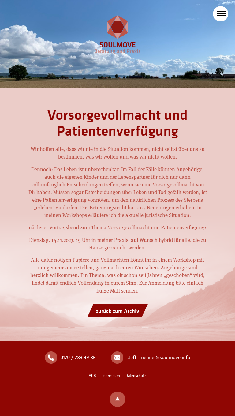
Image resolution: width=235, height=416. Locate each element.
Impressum (110, 375)
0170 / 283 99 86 (78, 357)
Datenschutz (135, 375)
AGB (92, 375)
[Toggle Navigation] (221, 12)
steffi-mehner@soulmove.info (158, 357)
